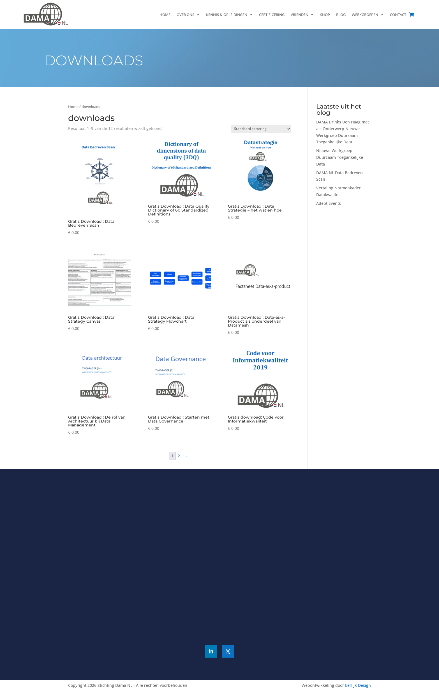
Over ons (185, 14)
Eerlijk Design (358, 685)
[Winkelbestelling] (261, 129)
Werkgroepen (365, 14)
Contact (398, 14)
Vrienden (299, 14)
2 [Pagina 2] (179, 455)
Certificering (272, 14)
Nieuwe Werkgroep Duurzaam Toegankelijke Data (339, 157)
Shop (325, 14)
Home (165, 14)
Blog (341, 14)
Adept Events (328, 203)
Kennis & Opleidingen (226, 14)
